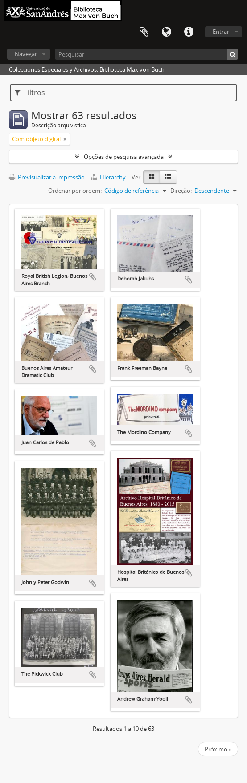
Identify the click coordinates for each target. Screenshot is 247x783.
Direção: (181, 191)
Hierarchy (109, 177)
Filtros (30, 92)
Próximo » (218, 749)
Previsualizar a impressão (47, 177)
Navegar (26, 54)
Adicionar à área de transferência (92, 276)
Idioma (166, 32)
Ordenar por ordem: (75, 191)
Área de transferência (144, 32)
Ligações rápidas (188, 32)
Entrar (221, 32)
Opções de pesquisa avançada (124, 157)
